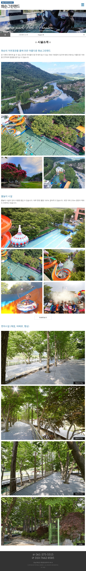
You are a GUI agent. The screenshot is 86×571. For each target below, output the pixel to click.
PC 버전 (43, 567)
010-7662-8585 (43, 557)
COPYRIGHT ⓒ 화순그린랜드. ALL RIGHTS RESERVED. (43, 565)
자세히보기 (43, 317)
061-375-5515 (43, 554)
